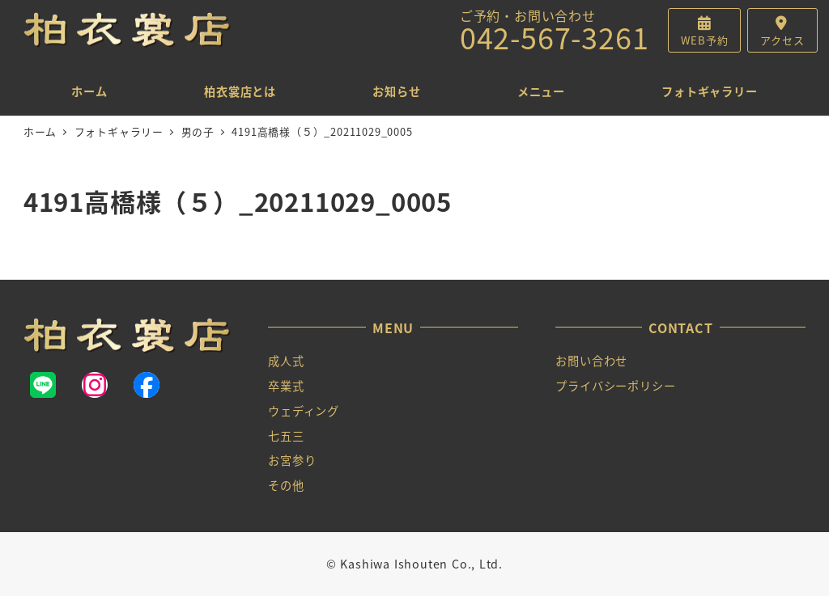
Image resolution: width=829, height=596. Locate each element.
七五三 (286, 436)
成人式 (286, 361)
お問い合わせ (591, 361)
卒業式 (286, 386)
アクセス (782, 40)
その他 (286, 485)
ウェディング (303, 411)
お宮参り (292, 460)
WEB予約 (704, 40)
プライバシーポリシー (615, 386)
